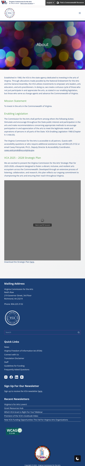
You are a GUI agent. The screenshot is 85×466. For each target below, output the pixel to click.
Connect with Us (11, 354)
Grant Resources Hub (13, 408)
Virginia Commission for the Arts (20, 1)
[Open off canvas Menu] (80, 13)
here (32, 262)
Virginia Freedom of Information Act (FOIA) (23, 350)
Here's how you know (26, 3)
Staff (6, 362)
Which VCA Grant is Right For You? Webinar (23, 412)
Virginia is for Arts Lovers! (15, 404)
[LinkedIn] (16, 377)
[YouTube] (21, 377)
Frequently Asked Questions (16, 369)
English (50, 3)
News (6, 347)
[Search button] (78, 332)
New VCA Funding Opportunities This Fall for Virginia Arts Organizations (36, 419)
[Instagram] (5, 377)
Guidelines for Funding (14, 365)
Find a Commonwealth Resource (70, 3)
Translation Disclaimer (14, 358)
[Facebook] (11, 377)
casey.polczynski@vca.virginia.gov (19, 150)
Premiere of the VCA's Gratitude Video (21, 416)
